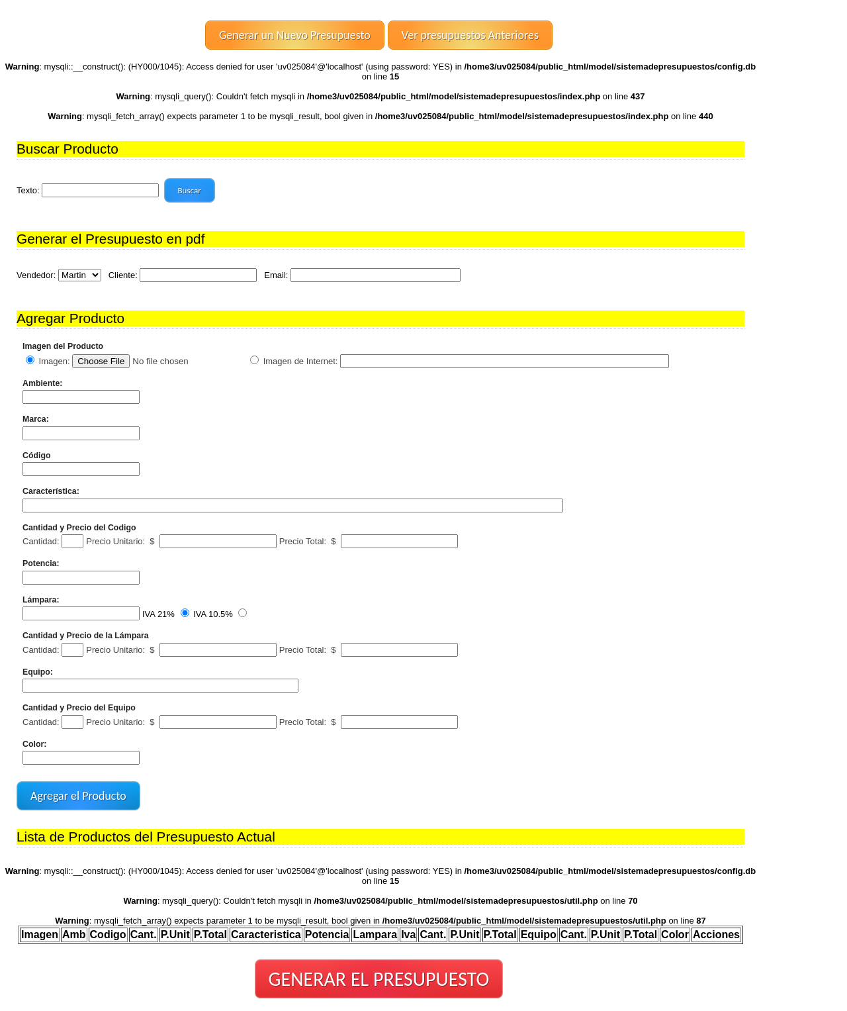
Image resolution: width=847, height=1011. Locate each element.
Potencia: (41, 563)
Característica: (50, 491)
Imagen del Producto (62, 346)
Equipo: (37, 672)
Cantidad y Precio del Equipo (79, 707)
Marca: (35, 419)
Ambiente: (42, 383)
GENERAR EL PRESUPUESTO (379, 979)
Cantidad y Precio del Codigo (79, 527)
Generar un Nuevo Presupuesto (295, 35)
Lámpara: (41, 599)
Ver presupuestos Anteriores (470, 35)
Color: (34, 744)
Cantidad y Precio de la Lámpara (85, 635)
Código (36, 455)
